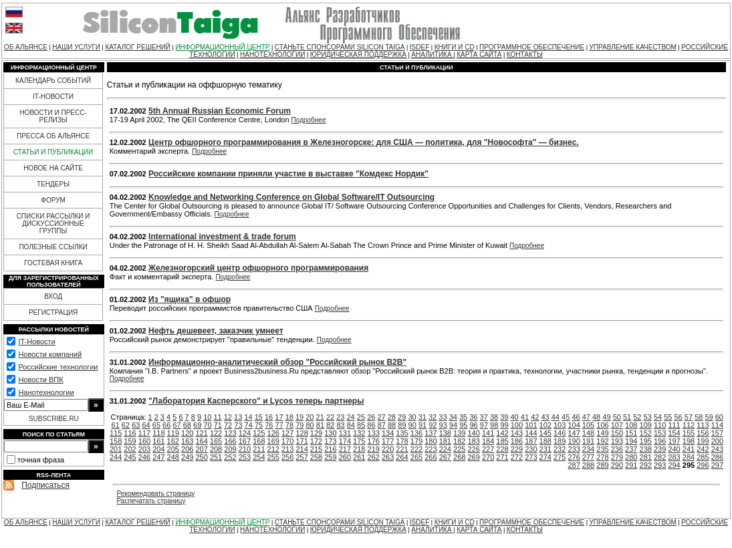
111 (674, 425)
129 (316, 433)
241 (689, 449)
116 (130, 433)
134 (388, 433)
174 (345, 441)
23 (340, 417)
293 (660, 465)
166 (230, 441)
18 (289, 417)
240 (674, 449)
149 (602, 433)
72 (228, 425)
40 (515, 417)
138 (445, 433)
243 (717, 449)
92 (433, 425)
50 (617, 417)
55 (668, 417)
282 (660, 457)
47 (586, 417)
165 (216, 441)
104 (574, 425)
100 (517, 425)
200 (717, 441)
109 (646, 425)
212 (273, 449)
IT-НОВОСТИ (53, 96)
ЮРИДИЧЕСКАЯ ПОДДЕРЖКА (358, 54)
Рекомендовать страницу (156, 493)
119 (173, 433)
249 (187, 457)
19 (299, 417)
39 (504, 417)
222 (416, 449)
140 (473, 433)
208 (216, 449)
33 (443, 417)
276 (574, 457)
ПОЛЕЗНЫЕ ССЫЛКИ (53, 247)
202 (130, 449)
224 (445, 449)
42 (535, 417)
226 (473, 449)
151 (631, 433)
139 (459, 433)
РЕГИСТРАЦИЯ (53, 312)
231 (545, 449)
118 (158, 433)
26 (371, 417)
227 (488, 449)
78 (289, 425)
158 (116, 441)
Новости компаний (50, 354)
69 (197, 425)
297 (717, 465)
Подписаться (45, 485)
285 (703, 457)
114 (717, 425)
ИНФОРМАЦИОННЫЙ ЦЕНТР (222, 47)
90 (412, 425)
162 (173, 441)
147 (574, 433)
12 (228, 417)
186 (517, 441)
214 (301, 449)
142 (502, 433)
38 (494, 417)
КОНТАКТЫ (525, 54)
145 (545, 433)
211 (259, 449)
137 (430, 433)
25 (361, 417)
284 (689, 457)
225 (459, 449)
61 (116, 425)
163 (187, 441)
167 (245, 441)
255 (273, 457)
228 (502, 449)
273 (531, 457)
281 (646, 457)
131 (345, 433)
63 (136, 425)
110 (660, 425)
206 (187, 449)
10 (207, 417)
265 (416, 457)
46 (576, 417)
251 (216, 457)
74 (249, 425)
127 (287, 433)
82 (330, 425)
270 (488, 457)
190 (574, 441)
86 (371, 425)
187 (531, 441)
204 (158, 449)
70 (207, 425)
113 (703, 425)
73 (238, 425)
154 (674, 433)
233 (574, 449)
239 (660, 449)
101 (531, 425)
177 (388, 441)
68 (187, 425)
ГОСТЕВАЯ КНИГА (53, 263)
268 (459, 457)
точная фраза (40, 460)
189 (560, 441)
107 (617, 425)
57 (689, 417)
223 (430, 449)
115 (116, 433)
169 (273, 441)
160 (144, 441)
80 (310, 425)
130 (330, 433)
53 (648, 417)
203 (144, 449)
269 (473, 457)
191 (588, 441)
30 (412, 417)
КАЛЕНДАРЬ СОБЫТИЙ (53, 80)
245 (130, 457)
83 (340, 425)
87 (382, 425)
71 (218, 425)
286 (717, 457)
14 (248, 417)
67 (176, 425)
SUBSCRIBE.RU (54, 418)
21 (320, 417)
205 (173, 449)
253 (245, 457)
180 (430, 441)
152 (646, 433)
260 (345, 457)
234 (588, 449)
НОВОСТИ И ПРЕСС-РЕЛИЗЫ (52, 116)
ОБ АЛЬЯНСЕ (25, 47)
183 (473, 441)
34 (453, 417)
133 (374, 433)
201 (116, 449)
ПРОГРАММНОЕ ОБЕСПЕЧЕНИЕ (531, 47)
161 (158, 441)
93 (443, 425)
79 (299, 425)
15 (259, 417)
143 (517, 433)
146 (560, 433)
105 (588, 425)
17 (279, 417)
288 (588, 465)
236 (617, 449)
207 (201, 449)
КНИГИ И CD (455, 47)
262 (374, 457)
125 (259, 433)
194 (631, 441)
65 (156, 425)
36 (473, 417)
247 (158, 457)
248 (173, 457)
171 (301, 441)
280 (631, 457)
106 (602, 425)
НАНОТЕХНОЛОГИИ (272, 54)
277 (588, 457)
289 (602, 465)
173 (330, 441)
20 (310, 417)
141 (488, 433)
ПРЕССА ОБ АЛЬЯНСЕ (53, 136)
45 (566, 417)
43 (545, 417)
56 (679, 417)
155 (689, 433)
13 (238, 417)
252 (230, 457)
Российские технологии (58, 367)
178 (402, 441)
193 (617, 441)
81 (320, 425)
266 (430, 457)
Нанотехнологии (46, 392)
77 (279, 425)
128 (301, 433)
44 (556, 417)
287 (574, 465)
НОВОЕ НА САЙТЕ (53, 168)
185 (502, 441)
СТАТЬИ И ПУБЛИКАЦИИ (53, 152)
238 (646, 449)
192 (602, 441)
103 (560, 425)
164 (201, 441)
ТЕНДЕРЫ (53, 184)
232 (560, 449)
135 (402, 433)
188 (545, 441)
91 (422, 425)
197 (674, 441)
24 (351, 417)
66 (166, 425)
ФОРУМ (53, 200)
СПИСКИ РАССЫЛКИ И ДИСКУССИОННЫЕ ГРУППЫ (53, 224)
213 (287, 449)
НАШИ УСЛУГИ (76, 47)
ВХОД (53, 296)
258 (316, 457)
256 (287, 457)
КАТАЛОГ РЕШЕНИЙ (137, 47)
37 (484, 417)
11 (217, 417)
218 (359, 449)
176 (374, 441)
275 (560, 457)
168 (259, 441)
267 (445, 457)
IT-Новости (36, 341)
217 (345, 449)
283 (674, 457)
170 (287, 441)
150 (617, 433)
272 (517, 457)
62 (126, 425)
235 (602, 449)
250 (201, 457)
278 (602, 457)
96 (473, 425)
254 (259, 457)
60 (719, 417)
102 (545, 425)
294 (674, 465)
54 (658, 417)
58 (699, 417)
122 (216, 433)
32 (433, 417)
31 (422, 417)
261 (359, 457)
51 (627, 417)
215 (316, 449)
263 (388, 457)
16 (269, 417)
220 (388, 449)
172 (316, 441)
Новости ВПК (40, 380)
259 (330, 457)
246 (144, 457)
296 (703, 465)
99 (504, 425)
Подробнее (308, 120)
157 (717, 433)
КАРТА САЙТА (479, 54)
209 (230, 449)
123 (230, 433)
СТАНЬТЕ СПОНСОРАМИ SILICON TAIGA (340, 47)
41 (525, 417)
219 (374, 449)
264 (402, 457)
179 (416, 441)
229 (517, 449)
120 (187, 433)
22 (330, 417)
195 (646, 441)
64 (146, 425)
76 (269, 425)
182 (459, 441)
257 (301, 457)
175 (359, 441)
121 (201, 433)
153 (660, 433)
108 (631, 425)
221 (402, 449)
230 (531, 449)
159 (130, 441)
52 (637, 417)
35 (463, 417)
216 (330, 449)
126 (273, 433)
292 (646, 465)
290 (617, 465)
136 (416, 433)
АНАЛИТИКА (432, 54)
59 (709, 417)
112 (689, 425)
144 (531, 433)
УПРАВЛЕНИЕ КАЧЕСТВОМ (632, 47)
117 (144, 433)
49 (606, 417)
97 (484, 425)
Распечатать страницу (151, 501)
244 (116, 457)
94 (453, 425)
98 (494, 425)
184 (488, 441)
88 (392, 425)
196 (660, 441)
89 (402, 425)
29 (402, 417)
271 (502, 457)
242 (703, 449)
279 (617, 457)
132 (359, 433)
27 (381, 417)
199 (703, 441)
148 (588, 433)
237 (631, 449)
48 (596, 417)
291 (631, 465)
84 (351, 425)
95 (463, 425)
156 (703, 433)
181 (445, 441)
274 (545, 457)
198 (689, 441)
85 (361, 425)
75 (259, 425)
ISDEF (419, 47)
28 (392, 417)
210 (245, 449)
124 (245, 433)
